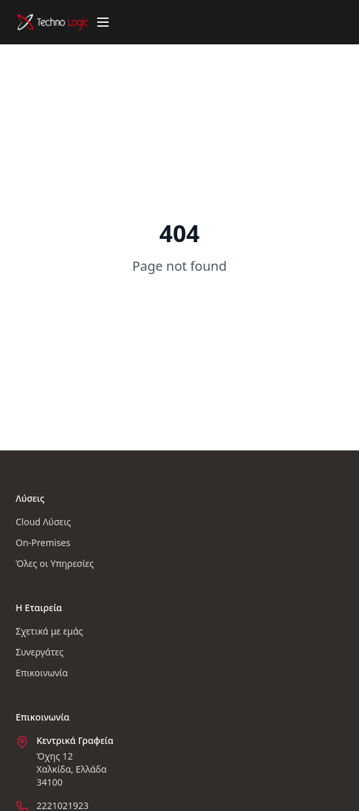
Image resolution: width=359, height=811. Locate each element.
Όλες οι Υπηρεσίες (55, 563)
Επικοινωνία (42, 673)
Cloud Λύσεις (43, 521)
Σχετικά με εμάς (49, 631)
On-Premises (43, 542)
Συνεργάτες (40, 652)
